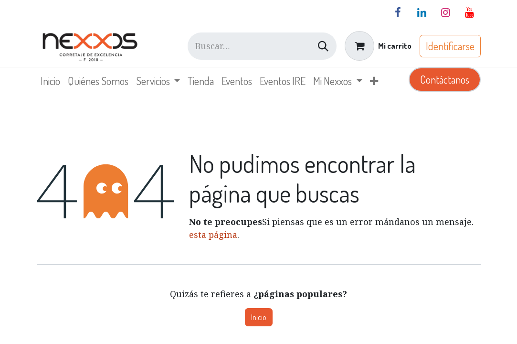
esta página (213, 234)
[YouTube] (469, 12)
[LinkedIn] (422, 12)
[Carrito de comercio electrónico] (378, 46)
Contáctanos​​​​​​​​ (444, 79)
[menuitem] (50, 81)
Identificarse (450, 46)
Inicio (258, 317)
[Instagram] (445, 12)
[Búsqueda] (323, 46)
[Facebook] (398, 12)
